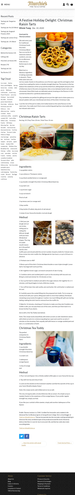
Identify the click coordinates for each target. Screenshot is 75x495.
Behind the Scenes (7, 53)
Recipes (3, 64)
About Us (11, 479)
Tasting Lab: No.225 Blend (9, 27)
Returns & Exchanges (44, 481)
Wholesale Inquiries (44, 488)
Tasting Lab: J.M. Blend (8, 41)
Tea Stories (4, 72)
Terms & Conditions (44, 486)
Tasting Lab (5, 68)
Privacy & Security (43, 479)
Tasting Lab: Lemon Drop (9, 38)
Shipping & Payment (44, 484)
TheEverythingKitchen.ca (27, 417)
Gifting (3, 57)
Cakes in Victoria (13, 484)
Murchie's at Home (7, 61)
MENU (5, 4)
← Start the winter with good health (31, 444)
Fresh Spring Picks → (65, 443)
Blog (9, 481)
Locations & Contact (14, 488)
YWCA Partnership (14, 491)
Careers (10, 486)
